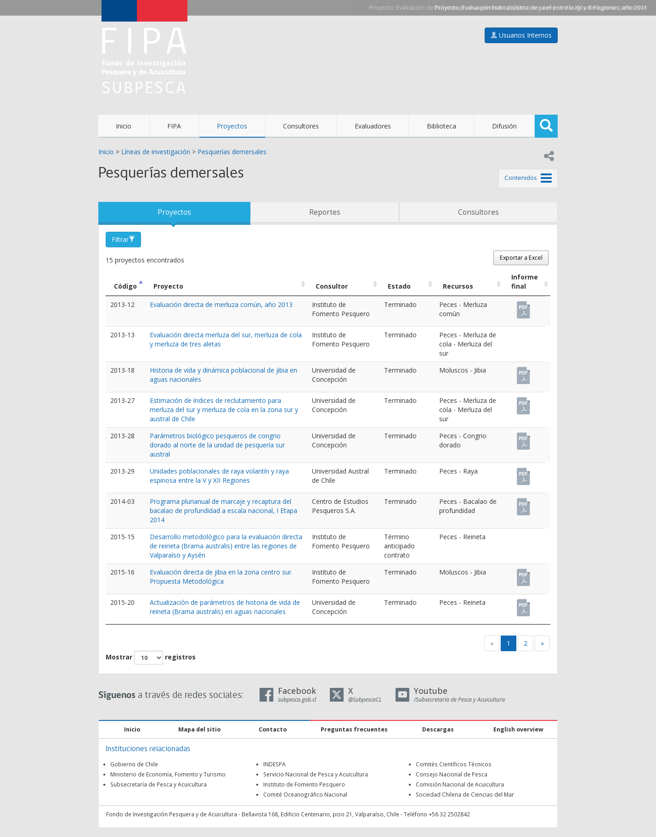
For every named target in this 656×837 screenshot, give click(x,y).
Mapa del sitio (199, 729)
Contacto (273, 729)
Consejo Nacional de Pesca (451, 774)
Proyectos (232, 126)
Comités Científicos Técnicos (454, 764)
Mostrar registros (151, 657)
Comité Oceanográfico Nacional (305, 794)
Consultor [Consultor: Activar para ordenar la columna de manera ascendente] (332, 286)
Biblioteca (441, 126)
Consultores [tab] (478, 212)
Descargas (438, 729)
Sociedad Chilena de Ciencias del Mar (465, 794)
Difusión (504, 126)
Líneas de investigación (155, 151)
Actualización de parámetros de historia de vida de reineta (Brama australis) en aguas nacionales (225, 607)
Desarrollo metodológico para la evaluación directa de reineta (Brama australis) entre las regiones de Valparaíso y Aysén (226, 545)
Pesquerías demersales (232, 151)
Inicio (123, 126)
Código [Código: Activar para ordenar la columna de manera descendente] (125, 286)
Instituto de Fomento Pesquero (304, 784)
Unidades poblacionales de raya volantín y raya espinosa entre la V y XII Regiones (219, 476)
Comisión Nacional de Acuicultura (460, 784)
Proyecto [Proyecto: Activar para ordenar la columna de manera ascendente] (168, 286)
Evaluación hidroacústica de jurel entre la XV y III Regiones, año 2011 (554, 7)
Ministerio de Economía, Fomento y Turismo (168, 774)
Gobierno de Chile (134, 764)
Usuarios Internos (521, 35)
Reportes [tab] (324, 212)
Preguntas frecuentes (354, 729)
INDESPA (274, 764)
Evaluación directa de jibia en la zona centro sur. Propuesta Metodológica (221, 577)
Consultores (301, 126)
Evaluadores (373, 126)
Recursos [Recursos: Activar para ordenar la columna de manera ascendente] (458, 286)
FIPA (174, 126)
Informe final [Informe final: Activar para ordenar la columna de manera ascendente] (524, 281)
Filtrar (123, 239)
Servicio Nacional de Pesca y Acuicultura (315, 774)
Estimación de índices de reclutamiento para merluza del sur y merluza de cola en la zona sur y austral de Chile (224, 409)
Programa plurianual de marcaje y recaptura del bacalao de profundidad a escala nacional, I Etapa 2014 (223, 510)
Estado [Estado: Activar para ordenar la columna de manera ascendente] (399, 286)
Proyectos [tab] (174, 212)
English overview (518, 729)
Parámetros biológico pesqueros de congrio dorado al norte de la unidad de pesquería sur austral (217, 444)
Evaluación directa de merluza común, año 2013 (221, 304)
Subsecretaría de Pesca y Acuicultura (158, 784)
